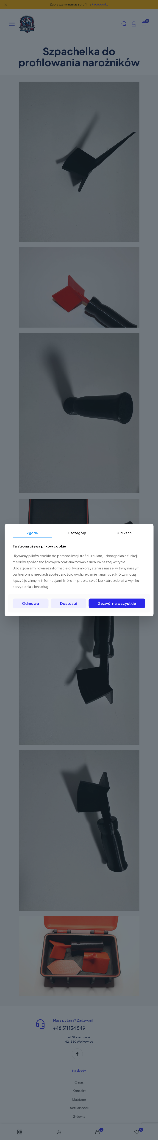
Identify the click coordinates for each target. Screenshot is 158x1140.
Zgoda (32, 533)
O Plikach (123, 533)
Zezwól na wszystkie (117, 603)
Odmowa (30, 603)
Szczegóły (77, 533)
